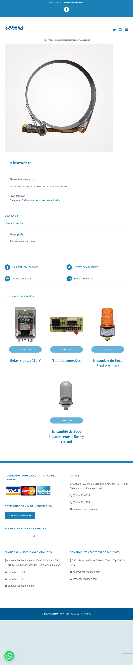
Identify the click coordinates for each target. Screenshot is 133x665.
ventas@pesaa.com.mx (74, 2)
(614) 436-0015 (55, 2)
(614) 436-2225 (81, 502)
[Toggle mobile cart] (114, 29)
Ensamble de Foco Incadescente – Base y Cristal (66, 436)
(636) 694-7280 (16, 572)
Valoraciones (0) (14, 223)
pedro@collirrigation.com (86, 572)
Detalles (25, 349)
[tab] (66, 216)
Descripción (11, 215)
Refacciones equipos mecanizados (41, 200)
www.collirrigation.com (85, 579)
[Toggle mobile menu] (126, 29)
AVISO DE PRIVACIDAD (81, 614)
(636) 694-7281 (16, 579)
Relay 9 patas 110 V (25, 360)
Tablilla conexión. (66, 360)
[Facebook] (34, 536)
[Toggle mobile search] (120, 29)
